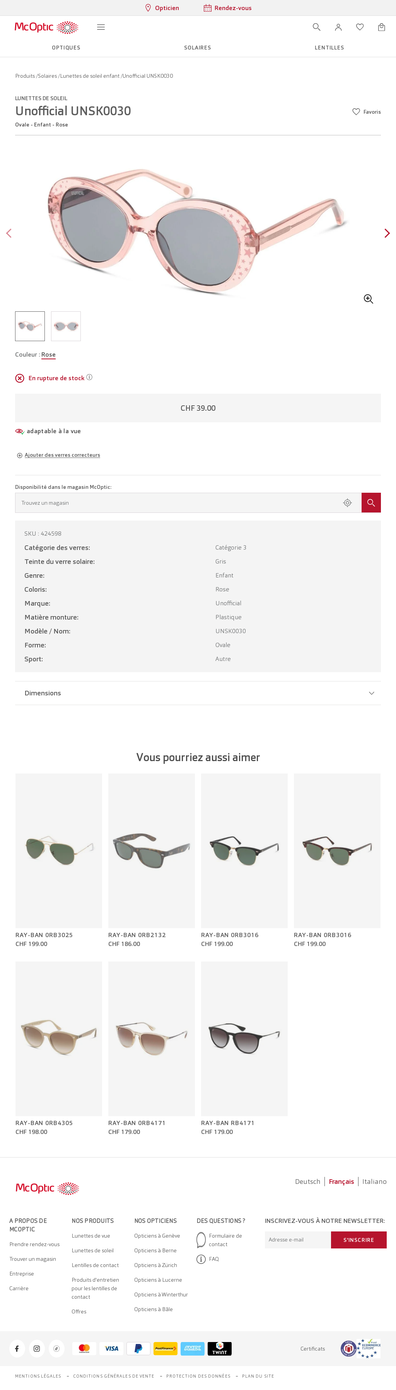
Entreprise (21, 1273)
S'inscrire (358, 1239)
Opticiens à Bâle (153, 1309)
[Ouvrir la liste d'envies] (360, 27)
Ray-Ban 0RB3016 (230, 935)
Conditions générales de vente (114, 1376)
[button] (338, 27)
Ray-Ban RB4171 (228, 1123)
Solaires (48, 75)
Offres (79, 1311)
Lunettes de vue (91, 1235)
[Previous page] (10, 234)
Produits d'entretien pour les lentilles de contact (95, 1288)
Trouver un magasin (32, 1258)
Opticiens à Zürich (155, 1265)
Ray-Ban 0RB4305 (44, 1123)
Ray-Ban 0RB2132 (137, 935)
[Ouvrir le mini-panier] (381, 27)
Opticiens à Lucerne (158, 1279)
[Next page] (385, 234)
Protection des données (198, 1376)
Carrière (19, 1288)
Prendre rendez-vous (34, 1244)
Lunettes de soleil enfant (90, 75)
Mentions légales (38, 1376)
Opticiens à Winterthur (161, 1294)
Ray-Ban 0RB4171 (137, 1123)
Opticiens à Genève (157, 1235)
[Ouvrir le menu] (100, 27)
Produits (25, 75)
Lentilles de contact (95, 1265)
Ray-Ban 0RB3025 (44, 935)
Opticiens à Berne (155, 1250)
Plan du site (258, 1376)
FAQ (207, 1259)
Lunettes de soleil (93, 1250)
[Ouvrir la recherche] (316, 27)
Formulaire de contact (219, 1239)
